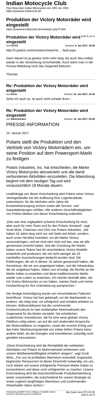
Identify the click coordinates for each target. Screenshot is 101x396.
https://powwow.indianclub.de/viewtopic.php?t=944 (36, 29)
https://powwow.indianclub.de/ (23, 11)
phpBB (20, 392)
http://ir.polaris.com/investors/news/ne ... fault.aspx (41, 50)
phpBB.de (37, 394)
